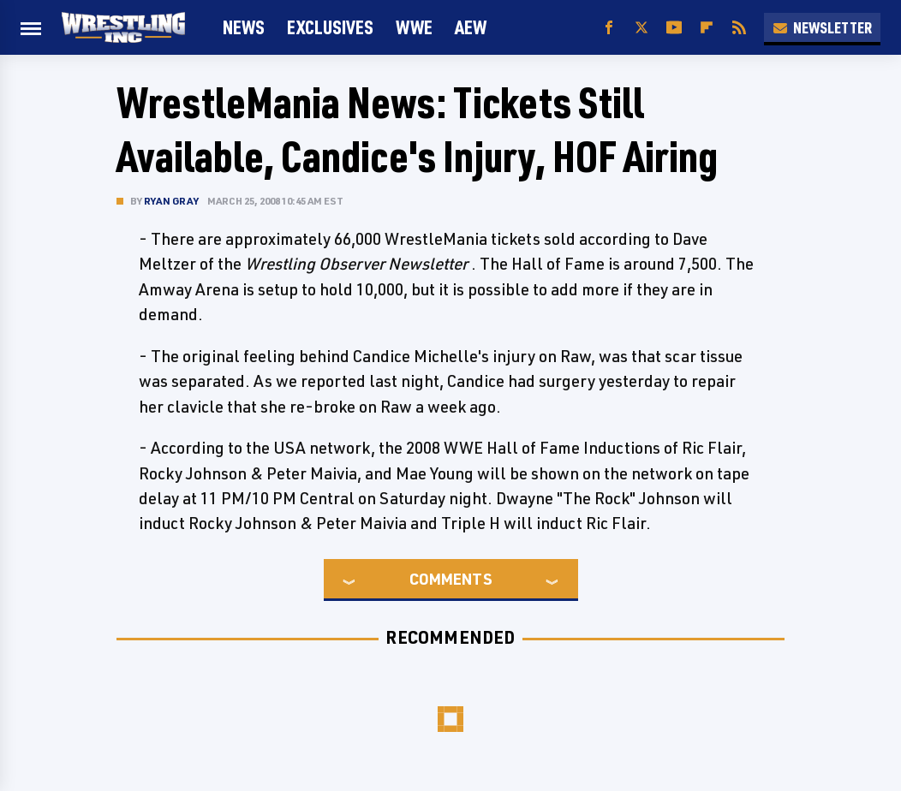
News (244, 27)
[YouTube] (674, 28)
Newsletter (822, 27)
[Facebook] (609, 28)
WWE (414, 27)
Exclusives (330, 27)
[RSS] (739, 28)
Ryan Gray (171, 200)
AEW (470, 27)
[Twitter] (641, 28)
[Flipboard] (706, 28)
